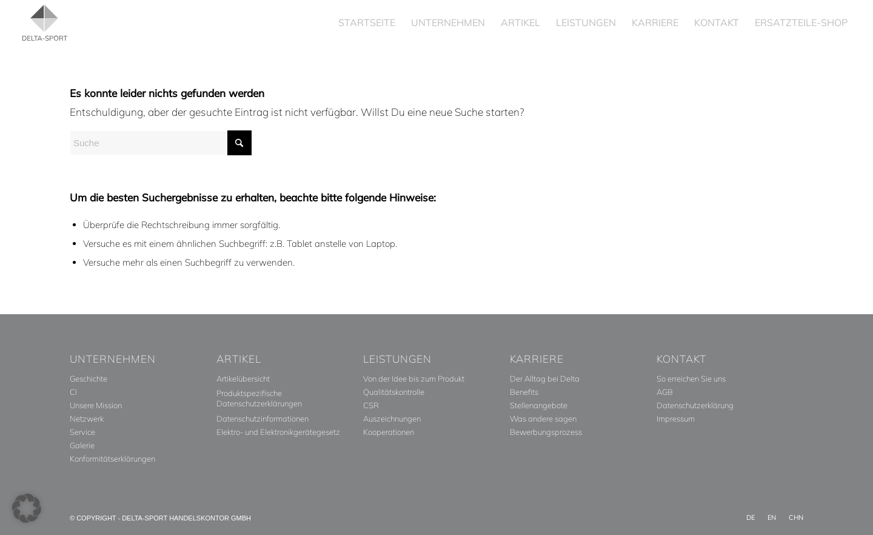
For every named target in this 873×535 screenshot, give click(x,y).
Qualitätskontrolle (393, 392)
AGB (665, 392)
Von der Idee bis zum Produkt (413, 378)
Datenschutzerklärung (695, 405)
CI (73, 392)
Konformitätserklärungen (112, 458)
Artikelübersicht (243, 378)
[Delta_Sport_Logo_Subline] (45, 22)
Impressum (676, 418)
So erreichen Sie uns (691, 378)
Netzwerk (87, 418)
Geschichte (88, 378)
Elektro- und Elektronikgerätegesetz (278, 432)
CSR (371, 405)
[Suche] (161, 142)
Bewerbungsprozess (546, 432)
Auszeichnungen (392, 418)
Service (82, 432)
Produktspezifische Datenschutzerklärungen (259, 398)
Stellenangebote (538, 405)
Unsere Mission (96, 405)
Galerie (82, 445)
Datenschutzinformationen (262, 418)
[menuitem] (366, 22)
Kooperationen (388, 432)
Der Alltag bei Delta (545, 378)
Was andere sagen (543, 418)
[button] (26, 508)
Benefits (524, 392)
